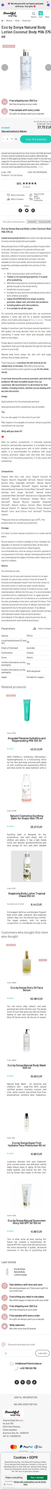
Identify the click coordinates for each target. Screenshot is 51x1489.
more (40, 167)
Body (17, 20)
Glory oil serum (37, 320)
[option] (27, 67)
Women (9, 20)
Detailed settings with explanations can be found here (25, 1483)
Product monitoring (38, 199)
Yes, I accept (37, 1477)
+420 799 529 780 (28, 1368)
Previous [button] (4, 67)
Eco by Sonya (16, 175)
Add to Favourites (17, 195)
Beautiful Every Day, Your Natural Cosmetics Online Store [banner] (10, 14)
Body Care (27, 20)
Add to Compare (17, 199)
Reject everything (14, 1477)
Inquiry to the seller (39, 195)
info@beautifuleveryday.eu (28, 1363)
